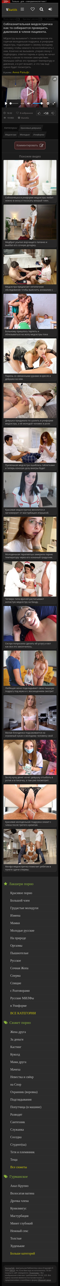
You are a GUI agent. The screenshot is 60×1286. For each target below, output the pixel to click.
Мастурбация (19, 1215)
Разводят (16, 1114)
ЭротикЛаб (10, 1268)
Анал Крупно (19, 1185)
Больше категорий (22, 1253)
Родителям (34, 1273)
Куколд (15, 1054)
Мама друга (18, 1061)
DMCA (12, 1270)
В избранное (26, 113)
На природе (18, 938)
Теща (13, 1159)
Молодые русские (22, 930)
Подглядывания (21, 1099)
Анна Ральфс (20, 72)
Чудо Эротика (12, 9)
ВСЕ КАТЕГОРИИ (23, 1013)
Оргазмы (16, 945)
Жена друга (18, 1031)
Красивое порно (21, 893)
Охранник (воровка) (24, 1092)
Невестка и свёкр (22, 1077)
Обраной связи (44, 1280)
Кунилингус (18, 1208)
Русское (15, 960)
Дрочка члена (19, 1200)
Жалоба (23, 117)
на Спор (15, 1084)
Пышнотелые (19, 953)
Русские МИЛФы (22, 998)
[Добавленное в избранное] (32, 10)
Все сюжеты (18, 1167)
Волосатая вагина (22, 1193)
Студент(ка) (18, 1144)
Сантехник (17, 1122)
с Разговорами (20, 990)
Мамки (15, 923)
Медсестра (11, 134)
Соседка (15, 1137)
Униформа (39, 134)
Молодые (25, 134)
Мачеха (15, 1069)
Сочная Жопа (19, 968)
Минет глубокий (21, 1223)
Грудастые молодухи (24, 908)
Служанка (17, 1129)
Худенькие (17, 1245)
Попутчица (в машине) (25, 1107)
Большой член (20, 900)
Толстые (15, 1238)
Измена (15, 915)
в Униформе (18, 1005)
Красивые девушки (30, 127)
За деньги (16, 1039)
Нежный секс (19, 1230)
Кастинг (15, 1046)
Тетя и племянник (22, 1152)
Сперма (15, 975)
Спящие (15, 983)
